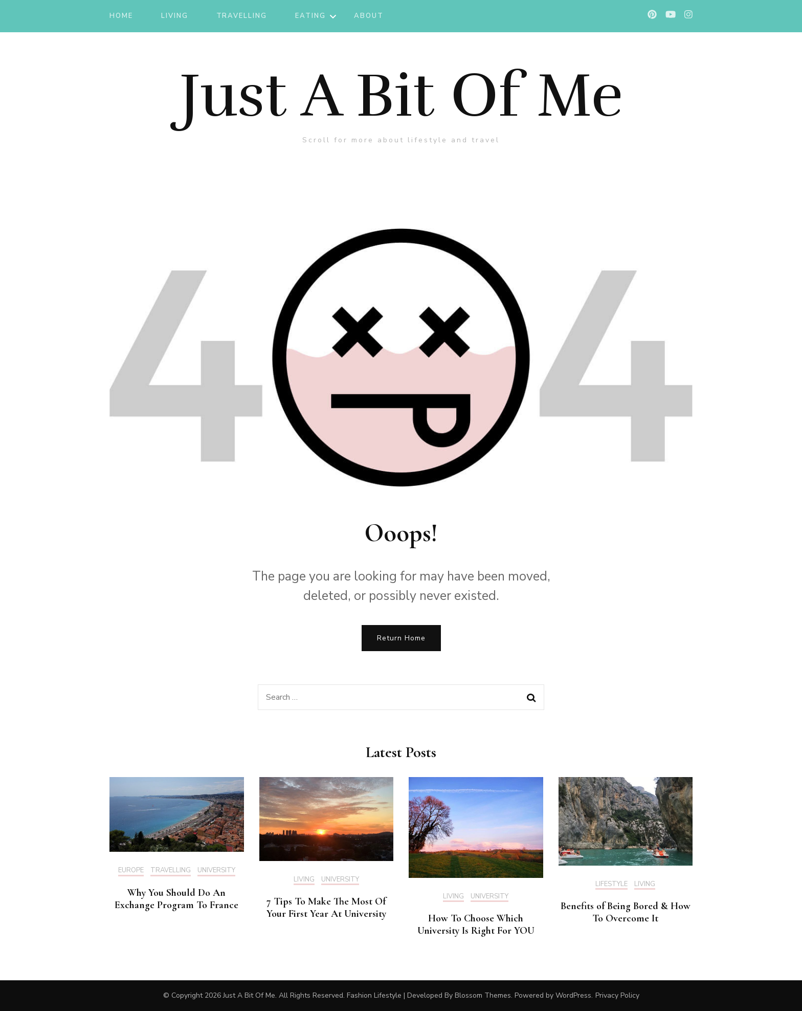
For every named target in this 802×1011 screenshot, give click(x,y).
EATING (310, 15)
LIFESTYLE (611, 884)
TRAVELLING (242, 15)
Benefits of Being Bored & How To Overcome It (625, 912)
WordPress (573, 995)
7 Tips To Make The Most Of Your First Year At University (326, 907)
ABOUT (369, 15)
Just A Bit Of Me (401, 96)
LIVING (174, 15)
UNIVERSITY (216, 871)
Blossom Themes (483, 995)
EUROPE (131, 871)
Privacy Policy (617, 995)
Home (121, 15)
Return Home (401, 638)
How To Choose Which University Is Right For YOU (475, 924)
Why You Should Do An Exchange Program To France (176, 899)
